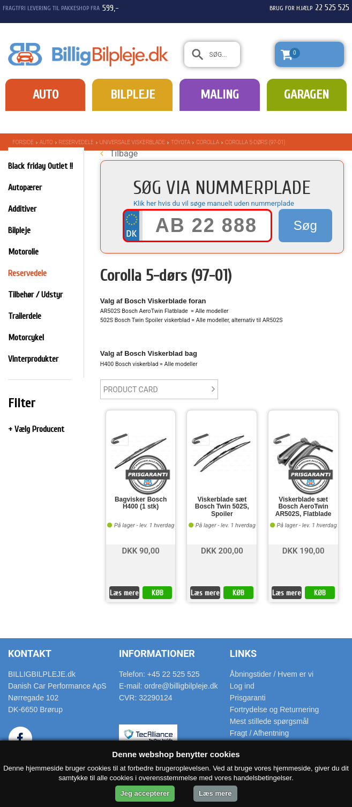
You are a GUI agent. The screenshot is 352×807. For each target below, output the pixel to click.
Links (243, 653)
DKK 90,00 (140, 550)
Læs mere (124, 592)
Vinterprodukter (33, 359)
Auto (45, 94)
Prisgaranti (248, 697)
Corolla (207, 142)
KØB (157, 592)
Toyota (180, 142)
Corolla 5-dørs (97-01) (255, 142)
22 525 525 (332, 7)
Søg (305, 225)
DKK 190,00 (303, 550)
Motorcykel (26, 337)
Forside (23, 142)
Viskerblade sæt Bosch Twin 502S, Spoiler (222, 506)
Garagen (306, 94)
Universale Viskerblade (132, 142)
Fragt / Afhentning (259, 733)
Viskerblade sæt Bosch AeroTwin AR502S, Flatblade (303, 506)
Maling (219, 94)
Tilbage (119, 153)
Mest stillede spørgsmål (269, 721)
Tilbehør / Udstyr (35, 295)
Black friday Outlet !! (40, 166)
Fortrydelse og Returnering (274, 709)
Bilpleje (132, 94)
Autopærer (25, 187)
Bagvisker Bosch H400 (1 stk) (141, 503)
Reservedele (76, 142)
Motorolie (23, 252)
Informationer (157, 653)
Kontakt (29, 653)
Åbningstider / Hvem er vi (271, 674)
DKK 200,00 (222, 550)
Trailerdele (24, 316)
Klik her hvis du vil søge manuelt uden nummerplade (213, 203)
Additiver (22, 209)
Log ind (242, 686)
